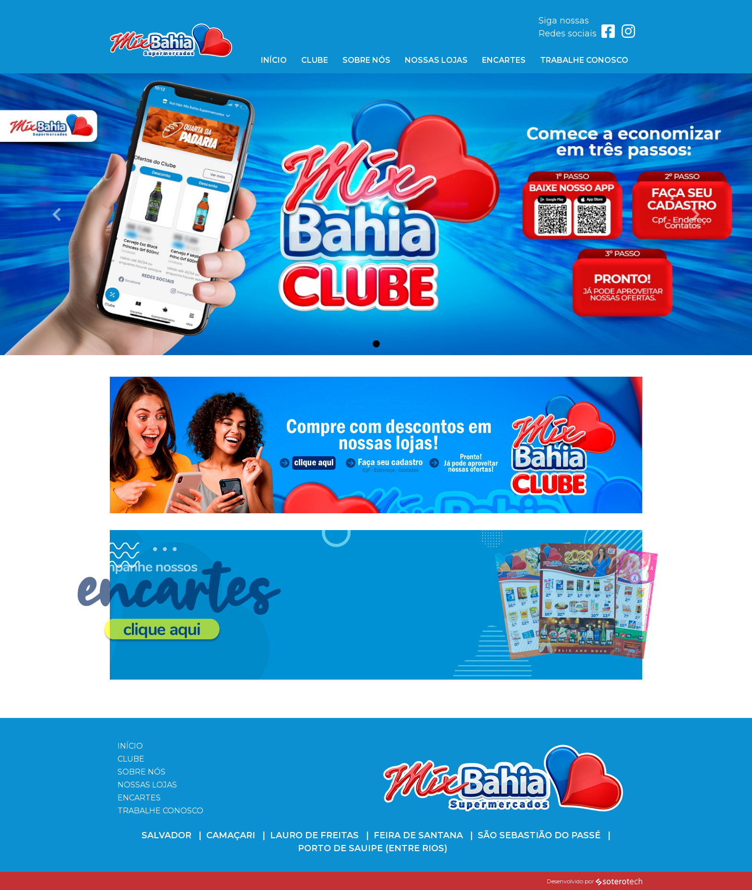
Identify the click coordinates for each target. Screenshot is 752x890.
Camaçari (230, 835)
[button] (56, 214)
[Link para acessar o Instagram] (628, 34)
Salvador (166, 835)
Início (274, 60)
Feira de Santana (418, 835)
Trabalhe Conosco (584, 60)
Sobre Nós (366, 60)
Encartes (504, 60)
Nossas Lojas (436, 60)
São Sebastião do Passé (539, 835)
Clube (314, 60)
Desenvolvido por (594, 881)
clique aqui (131, 547)
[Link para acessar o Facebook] (609, 34)
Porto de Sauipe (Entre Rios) (372, 848)
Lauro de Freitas (314, 835)
